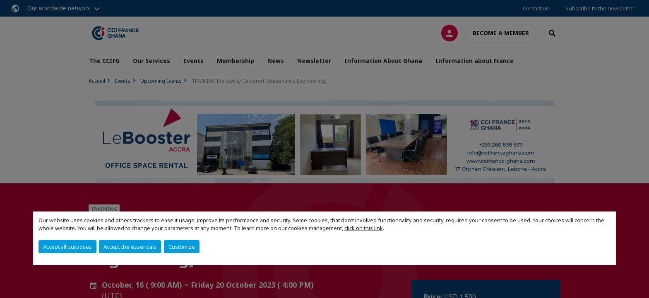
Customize (181, 246)
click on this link (363, 228)
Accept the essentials (129, 246)
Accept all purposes (67, 246)
